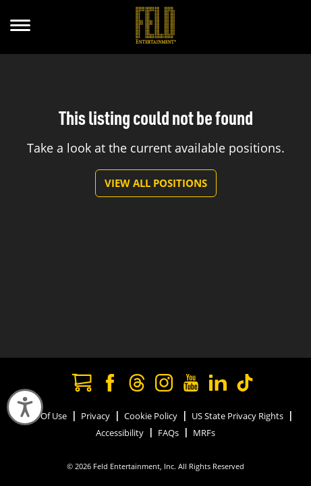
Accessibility (120, 432)
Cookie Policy (150, 416)
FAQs (168, 432)
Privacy (95, 416)
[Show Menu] (20, 27)
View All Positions (156, 183)
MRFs (204, 432)
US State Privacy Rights (237, 416)
